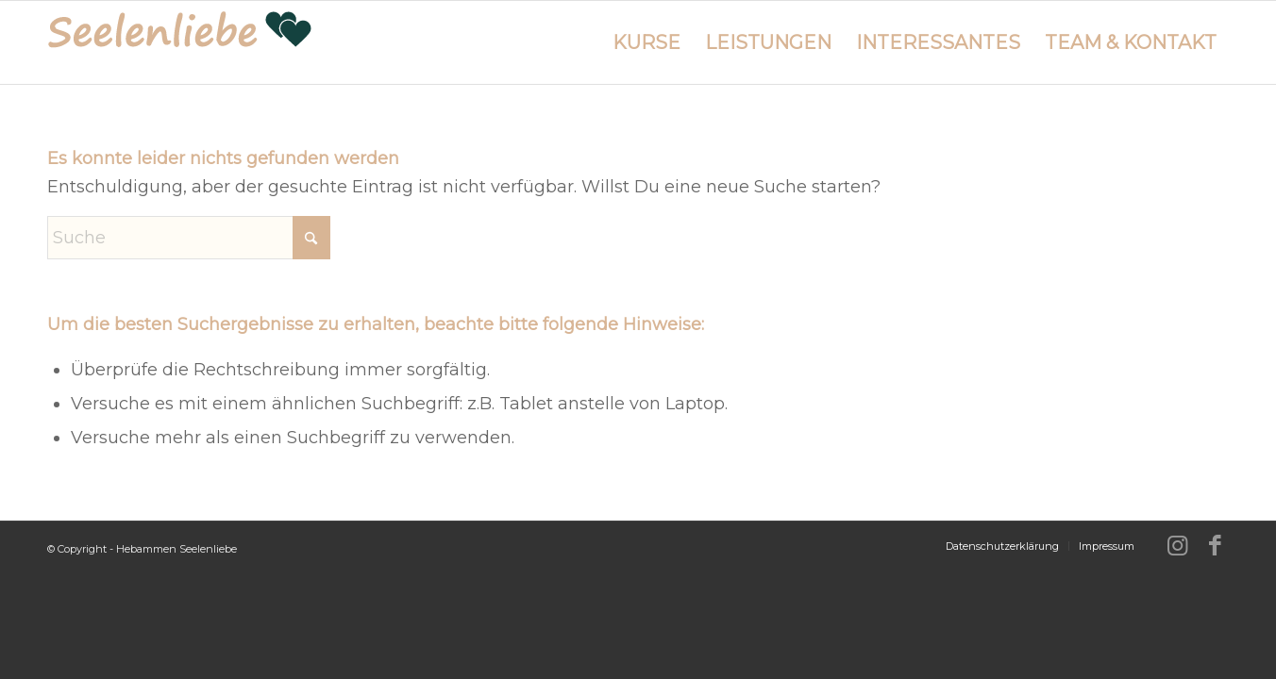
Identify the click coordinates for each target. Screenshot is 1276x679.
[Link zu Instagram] (1177, 545)
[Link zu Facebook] (1214, 545)
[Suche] (188, 237)
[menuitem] (646, 42)
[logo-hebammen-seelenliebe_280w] (179, 42)
